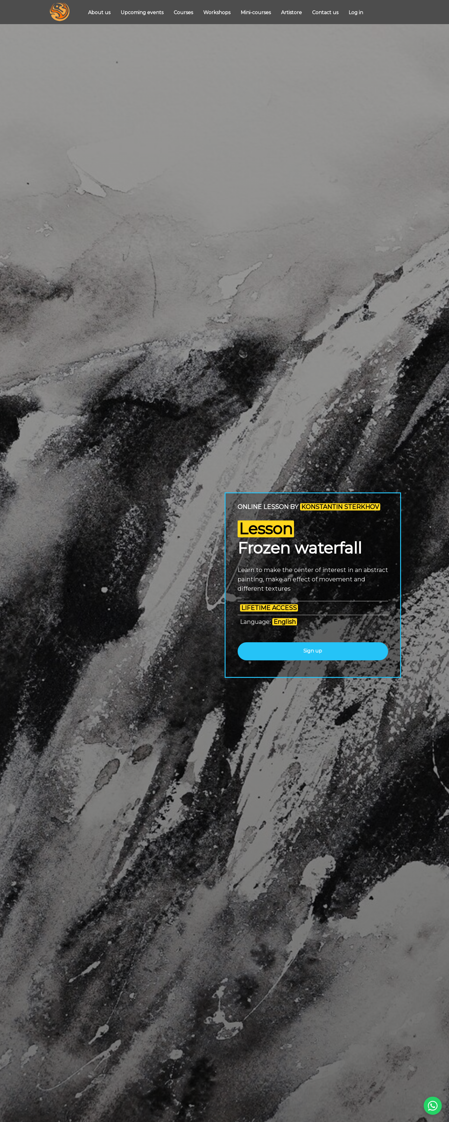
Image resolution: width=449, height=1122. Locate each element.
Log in (356, 12)
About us (100, 12)
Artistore (292, 12)
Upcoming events (143, 12)
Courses (184, 12)
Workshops (217, 12)
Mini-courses (256, 12)
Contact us (326, 12)
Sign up (312, 651)
